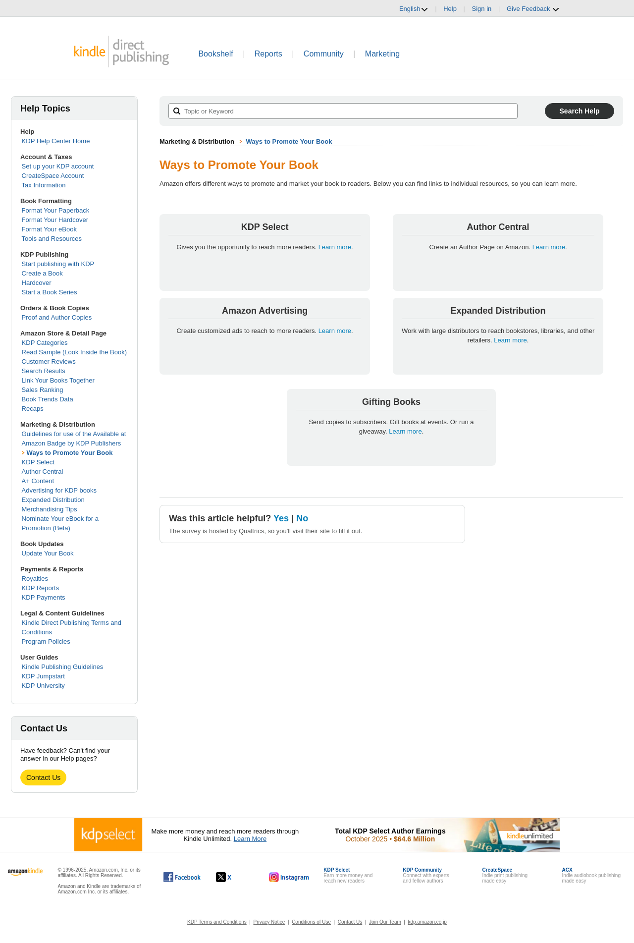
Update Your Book (48, 553)
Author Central (42, 471)
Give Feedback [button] (533, 9)
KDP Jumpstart (43, 676)
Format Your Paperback (56, 210)
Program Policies (46, 641)
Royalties (35, 578)
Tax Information (44, 185)
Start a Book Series (49, 292)
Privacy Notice (269, 922)
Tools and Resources (52, 238)
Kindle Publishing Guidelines (63, 666)
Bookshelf (215, 54)
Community (324, 54)
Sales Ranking (42, 389)
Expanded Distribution (53, 499)
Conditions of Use (311, 922)
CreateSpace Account (53, 175)
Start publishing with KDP (58, 264)
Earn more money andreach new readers (347, 875)
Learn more (334, 247)
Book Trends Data (47, 399)
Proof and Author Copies (57, 317)
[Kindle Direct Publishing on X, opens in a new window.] (234, 877)
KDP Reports (40, 588)
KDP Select (38, 462)
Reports (268, 54)
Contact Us (43, 777)
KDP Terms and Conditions (217, 922)
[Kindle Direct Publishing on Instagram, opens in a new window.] (289, 877)
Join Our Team (385, 922)
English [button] (413, 9)
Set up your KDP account (58, 166)
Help (450, 8)
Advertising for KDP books (59, 490)
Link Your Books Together (58, 380)
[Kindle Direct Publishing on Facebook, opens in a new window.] (182, 877)
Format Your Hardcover (55, 219)
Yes (281, 518)
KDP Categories (45, 342)
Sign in (482, 8)
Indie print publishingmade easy (505, 875)
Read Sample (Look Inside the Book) (74, 352)
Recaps (33, 408)
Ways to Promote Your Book (70, 452)
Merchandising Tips (49, 509)
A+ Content (38, 481)
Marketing (382, 54)
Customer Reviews (49, 361)
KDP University (43, 685)
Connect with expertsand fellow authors (426, 875)
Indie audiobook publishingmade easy (591, 875)
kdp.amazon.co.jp (427, 922)
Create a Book (42, 273)
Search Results (43, 371)
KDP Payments (43, 597)
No (302, 518)
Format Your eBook (49, 229)
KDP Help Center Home (56, 141)
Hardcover (37, 282)
